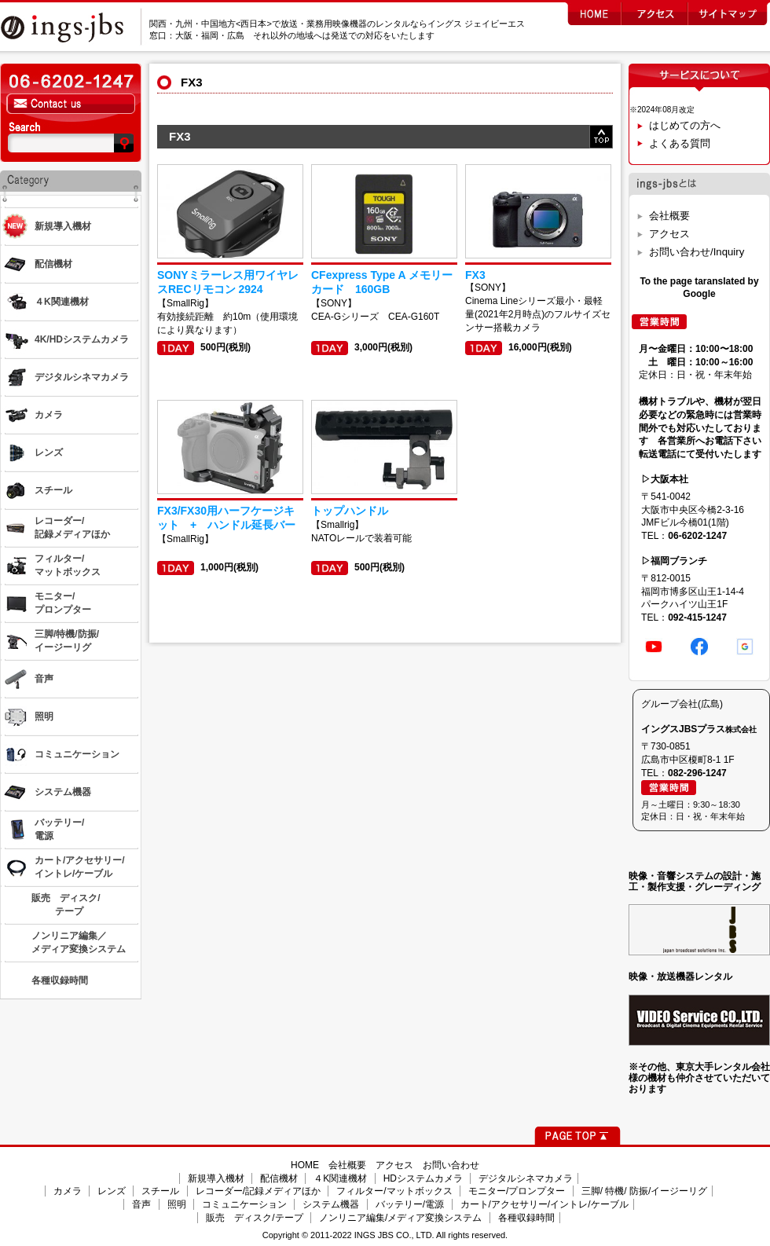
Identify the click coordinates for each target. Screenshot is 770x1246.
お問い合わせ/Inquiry (696, 252)
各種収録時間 (526, 1217)
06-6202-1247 (697, 535)
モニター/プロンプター (516, 1191)
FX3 (475, 275)
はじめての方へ (684, 125)
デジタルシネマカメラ (525, 1178)
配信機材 (279, 1178)
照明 (176, 1204)
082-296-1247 (697, 773)
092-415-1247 (697, 617)
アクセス (669, 234)
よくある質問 (679, 143)
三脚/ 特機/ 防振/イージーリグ (644, 1191)
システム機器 (330, 1204)
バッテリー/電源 (410, 1204)
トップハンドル (349, 510)
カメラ (67, 1191)
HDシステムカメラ (423, 1178)
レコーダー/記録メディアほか (258, 1191)
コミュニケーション (244, 1204)
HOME (305, 1165)
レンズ (111, 1191)
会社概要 (669, 216)
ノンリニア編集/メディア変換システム (400, 1217)
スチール (160, 1191)
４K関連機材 (340, 1178)
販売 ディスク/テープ (254, 1217)
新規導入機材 (216, 1178)
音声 (141, 1204)
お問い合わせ (451, 1165)
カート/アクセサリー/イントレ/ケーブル (544, 1204)
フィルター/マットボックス (394, 1191)
